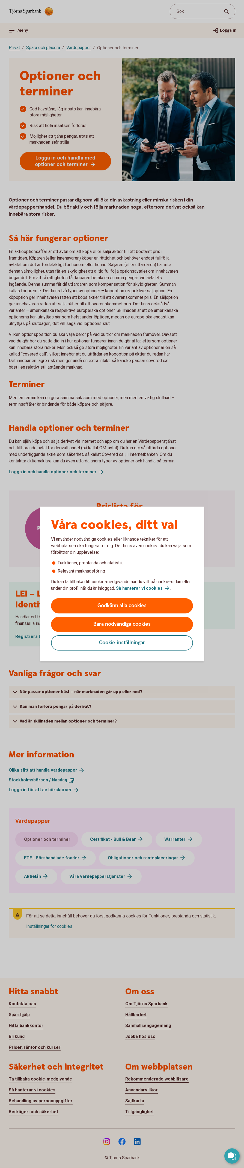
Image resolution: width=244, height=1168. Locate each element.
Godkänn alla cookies (122, 605)
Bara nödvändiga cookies (122, 624)
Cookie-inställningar (122, 642)
